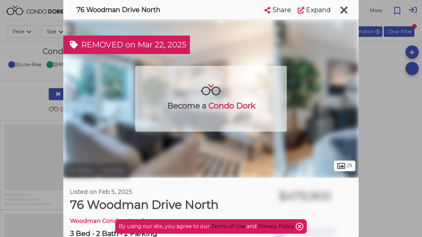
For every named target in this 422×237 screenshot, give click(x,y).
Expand (314, 10)
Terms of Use (228, 226)
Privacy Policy (277, 226)
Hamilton (80, 170)
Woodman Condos (97, 220)
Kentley (114, 170)
